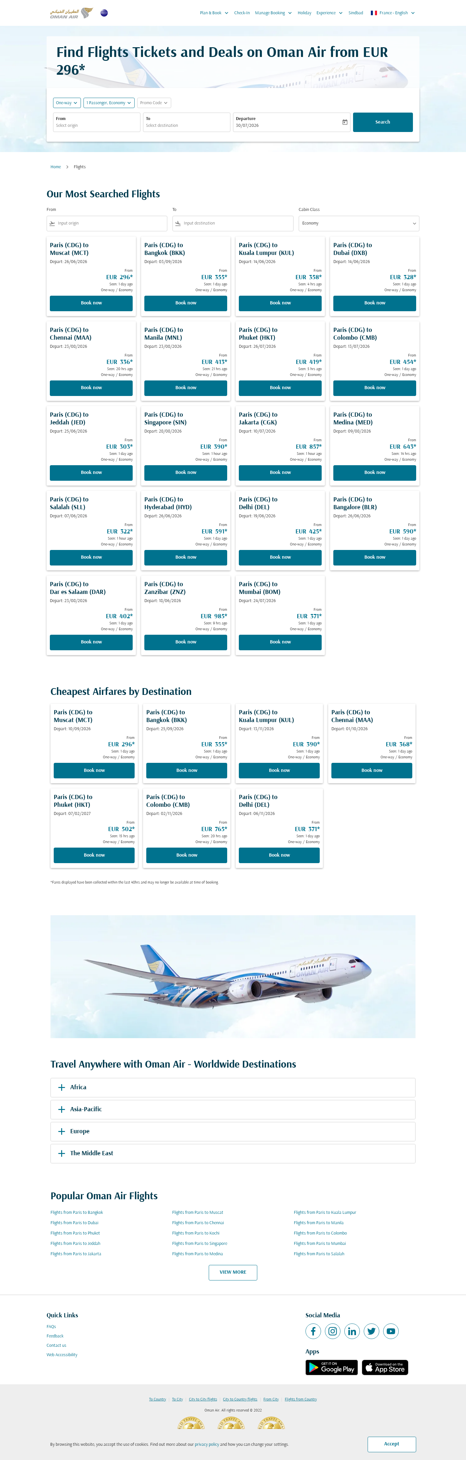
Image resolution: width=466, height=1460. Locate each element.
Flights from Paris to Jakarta (75, 1254)
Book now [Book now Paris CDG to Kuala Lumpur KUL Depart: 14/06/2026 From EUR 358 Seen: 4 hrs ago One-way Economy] (280, 303)
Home (55, 167)
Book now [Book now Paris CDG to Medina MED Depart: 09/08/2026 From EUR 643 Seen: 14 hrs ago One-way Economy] (374, 472)
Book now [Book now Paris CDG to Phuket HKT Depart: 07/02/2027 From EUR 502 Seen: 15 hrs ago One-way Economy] (94, 855)
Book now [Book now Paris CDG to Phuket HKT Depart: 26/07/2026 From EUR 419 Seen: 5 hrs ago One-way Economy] (280, 387)
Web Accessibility (62, 1355)
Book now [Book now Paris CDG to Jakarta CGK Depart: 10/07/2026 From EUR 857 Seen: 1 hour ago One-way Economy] (280, 472)
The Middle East (84, 1153)
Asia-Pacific (79, 1109)
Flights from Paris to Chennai (198, 1223)
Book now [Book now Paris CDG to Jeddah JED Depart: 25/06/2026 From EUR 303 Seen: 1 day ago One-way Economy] (91, 472)
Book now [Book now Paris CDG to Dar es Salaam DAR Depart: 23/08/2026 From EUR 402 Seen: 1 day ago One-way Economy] (91, 642)
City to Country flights (240, 1399)
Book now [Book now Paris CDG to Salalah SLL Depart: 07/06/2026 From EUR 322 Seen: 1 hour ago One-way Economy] (91, 557)
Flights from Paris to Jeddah (75, 1243)
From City (271, 1399)
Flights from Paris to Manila (319, 1223)
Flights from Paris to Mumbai (320, 1243)
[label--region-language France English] (393, 13)
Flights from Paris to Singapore (199, 1243)
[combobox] (97, 125)
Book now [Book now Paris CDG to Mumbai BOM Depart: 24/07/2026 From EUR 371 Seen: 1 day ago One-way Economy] (280, 642)
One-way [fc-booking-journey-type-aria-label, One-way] (64, 103)
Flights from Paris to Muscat (197, 1212)
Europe (72, 1131)
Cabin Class (309, 209)
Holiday (304, 13)
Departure (246, 118)
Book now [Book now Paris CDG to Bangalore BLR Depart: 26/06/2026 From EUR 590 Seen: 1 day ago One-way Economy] (374, 557)
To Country (157, 1399)
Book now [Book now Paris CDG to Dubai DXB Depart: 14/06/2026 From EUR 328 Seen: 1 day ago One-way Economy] (374, 303)
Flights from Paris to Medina (197, 1254)
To (148, 118)
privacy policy (207, 1444)
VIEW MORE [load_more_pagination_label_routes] (233, 1272)
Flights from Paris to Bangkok (76, 1212)
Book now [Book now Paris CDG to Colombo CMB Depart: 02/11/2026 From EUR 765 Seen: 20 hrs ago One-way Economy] (186, 855)
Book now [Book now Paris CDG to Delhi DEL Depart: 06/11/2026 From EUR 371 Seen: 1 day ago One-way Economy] (279, 855)
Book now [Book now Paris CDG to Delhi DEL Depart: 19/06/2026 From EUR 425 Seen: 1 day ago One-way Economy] (280, 557)
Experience (331, 13)
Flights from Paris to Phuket (75, 1233)
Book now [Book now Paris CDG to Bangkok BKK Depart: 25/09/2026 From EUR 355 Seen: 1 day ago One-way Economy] (186, 770)
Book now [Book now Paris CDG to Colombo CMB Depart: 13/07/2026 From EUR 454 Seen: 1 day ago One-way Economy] (374, 387)
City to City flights (203, 1399)
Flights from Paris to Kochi (195, 1233)
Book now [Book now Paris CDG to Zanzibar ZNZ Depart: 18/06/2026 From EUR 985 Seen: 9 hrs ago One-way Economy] (185, 642)
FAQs (51, 1326)
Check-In (242, 13)
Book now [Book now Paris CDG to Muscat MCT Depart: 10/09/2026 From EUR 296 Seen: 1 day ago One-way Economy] (94, 770)
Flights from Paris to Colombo (320, 1233)
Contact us (56, 1345)
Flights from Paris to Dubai (74, 1223)
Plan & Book (216, 13)
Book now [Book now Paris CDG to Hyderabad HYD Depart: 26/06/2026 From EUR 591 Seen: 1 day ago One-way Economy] (185, 557)
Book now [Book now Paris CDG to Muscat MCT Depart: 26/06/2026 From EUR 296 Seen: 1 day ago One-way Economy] (91, 303)
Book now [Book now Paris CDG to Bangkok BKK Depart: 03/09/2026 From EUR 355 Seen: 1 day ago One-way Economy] (185, 303)
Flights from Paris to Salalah (319, 1254)
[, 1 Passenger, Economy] (105, 103)
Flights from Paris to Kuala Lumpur (325, 1212)
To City (177, 1399)
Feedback (55, 1336)
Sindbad (356, 13)
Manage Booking (275, 13)
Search (382, 122)
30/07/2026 (247, 125)
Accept (391, 1444)
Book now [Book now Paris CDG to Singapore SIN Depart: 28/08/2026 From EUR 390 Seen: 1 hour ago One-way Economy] (185, 472)
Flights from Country (301, 1399)
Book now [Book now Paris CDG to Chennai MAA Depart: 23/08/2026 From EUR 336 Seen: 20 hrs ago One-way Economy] (91, 387)
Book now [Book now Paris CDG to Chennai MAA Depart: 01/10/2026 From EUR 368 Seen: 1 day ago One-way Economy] (372, 770)
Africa (71, 1087)
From (61, 118)
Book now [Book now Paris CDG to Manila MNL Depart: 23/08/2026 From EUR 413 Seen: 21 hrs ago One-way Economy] (185, 387)
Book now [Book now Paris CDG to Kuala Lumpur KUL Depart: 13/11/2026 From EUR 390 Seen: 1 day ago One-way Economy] (279, 770)
